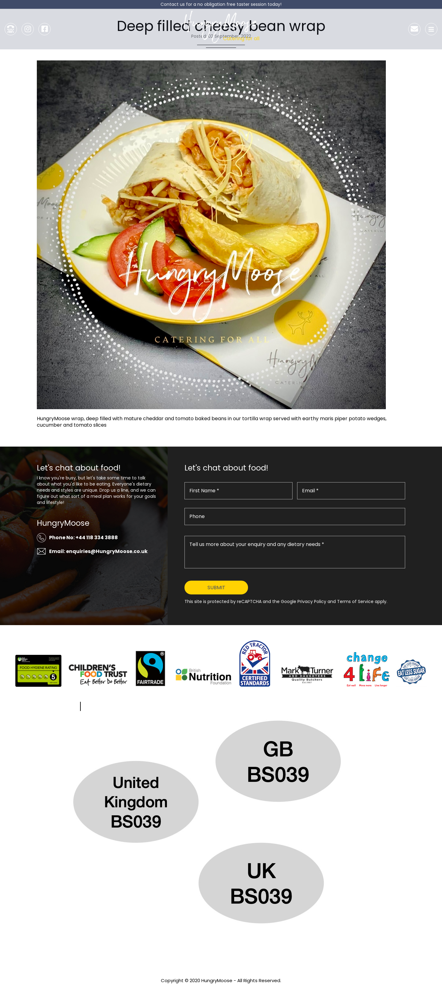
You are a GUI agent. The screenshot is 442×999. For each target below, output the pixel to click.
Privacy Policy (221, 989)
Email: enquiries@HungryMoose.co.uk (98, 551)
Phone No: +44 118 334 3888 (83, 537)
